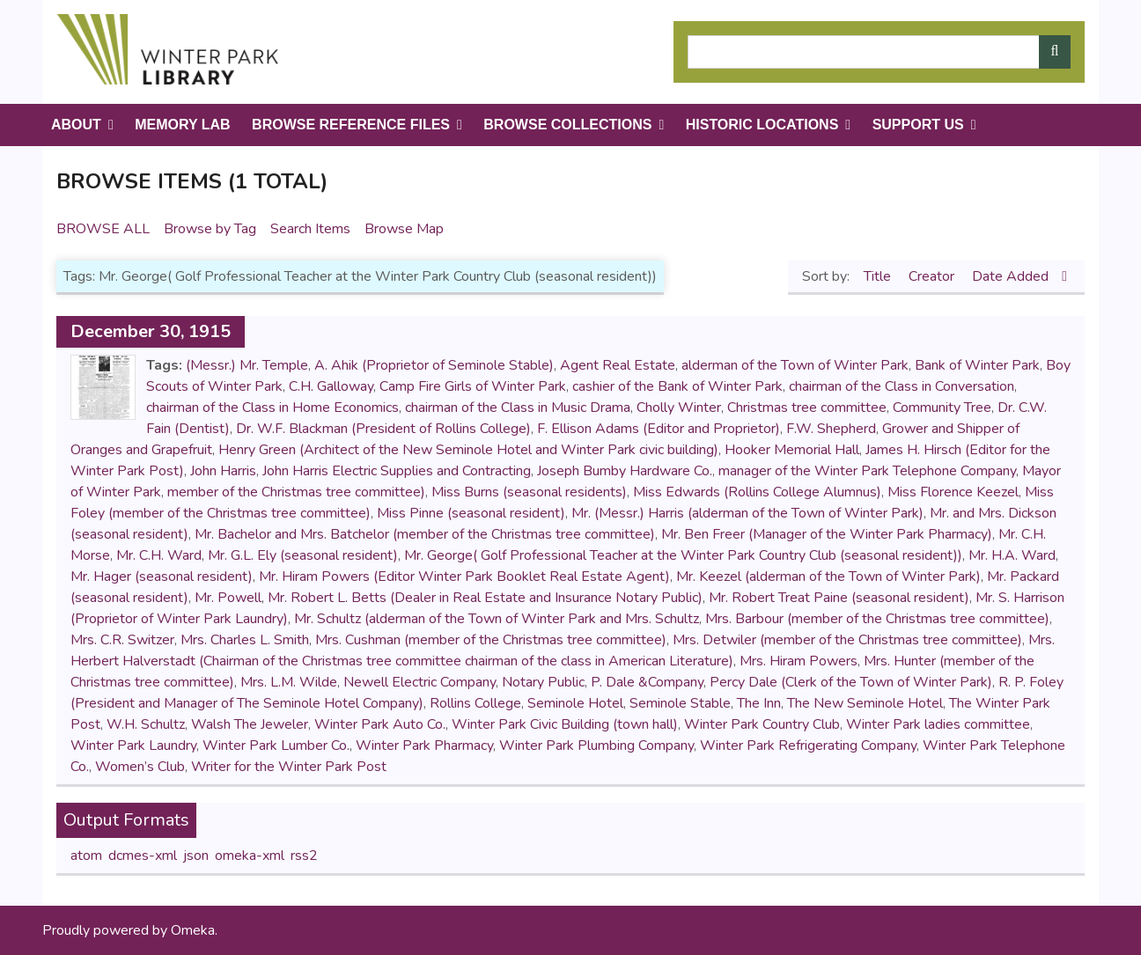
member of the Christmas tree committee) (296, 492)
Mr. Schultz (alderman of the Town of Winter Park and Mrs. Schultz (496, 618)
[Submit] (1055, 52)
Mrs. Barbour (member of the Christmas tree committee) (877, 618)
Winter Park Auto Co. (379, 724)
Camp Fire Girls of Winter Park (472, 386)
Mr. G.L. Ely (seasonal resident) (303, 555)
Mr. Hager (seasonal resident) (161, 576)
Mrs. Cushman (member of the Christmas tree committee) (490, 640)
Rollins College (475, 703)
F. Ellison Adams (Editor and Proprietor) (658, 428)
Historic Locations (762, 124)
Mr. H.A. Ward (1012, 555)
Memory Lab (182, 124)
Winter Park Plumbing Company (596, 745)
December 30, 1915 (150, 331)
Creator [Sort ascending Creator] (933, 276)
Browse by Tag (210, 229)
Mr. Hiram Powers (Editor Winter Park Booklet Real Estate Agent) (464, 576)
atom (86, 855)
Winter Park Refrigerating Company (808, 745)
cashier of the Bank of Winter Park (677, 386)
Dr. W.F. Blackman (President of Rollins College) (383, 428)
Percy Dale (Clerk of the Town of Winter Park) (851, 682)
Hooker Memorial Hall (792, 449)
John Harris (223, 471)
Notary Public (543, 682)
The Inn (759, 703)
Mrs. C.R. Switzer (122, 640)
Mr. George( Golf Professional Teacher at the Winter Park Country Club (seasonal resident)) (683, 555)
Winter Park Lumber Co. (276, 745)
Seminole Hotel (575, 703)
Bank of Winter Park (977, 365)
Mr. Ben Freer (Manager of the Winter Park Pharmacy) (826, 534)
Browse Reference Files (351, 124)
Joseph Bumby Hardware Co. (624, 471)
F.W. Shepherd (831, 428)
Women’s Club (140, 766)
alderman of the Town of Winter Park (795, 365)
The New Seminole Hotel (865, 703)
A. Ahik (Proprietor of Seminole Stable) (434, 365)
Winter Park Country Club (762, 724)
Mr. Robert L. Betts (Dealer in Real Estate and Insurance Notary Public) (485, 597)
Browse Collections (567, 124)
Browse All (103, 229)
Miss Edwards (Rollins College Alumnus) (757, 492)
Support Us (918, 124)
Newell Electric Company (419, 682)
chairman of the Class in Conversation (901, 386)
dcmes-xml (142, 855)
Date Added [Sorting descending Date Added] (1012, 276)
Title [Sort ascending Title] (879, 276)
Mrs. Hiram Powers (799, 661)
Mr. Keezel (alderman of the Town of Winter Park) (828, 576)
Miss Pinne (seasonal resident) (471, 513)
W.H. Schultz (146, 724)
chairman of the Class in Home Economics (272, 407)
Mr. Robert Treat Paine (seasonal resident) (839, 597)
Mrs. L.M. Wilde (288, 682)
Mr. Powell (228, 597)
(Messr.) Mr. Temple (247, 365)
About (76, 124)
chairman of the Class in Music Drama (517, 407)
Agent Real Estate (617, 365)
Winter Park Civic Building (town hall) (565, 724)
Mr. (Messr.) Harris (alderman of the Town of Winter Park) (747, 513)
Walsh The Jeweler (249, 724)
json (196, 855)
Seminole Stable (680, 703)
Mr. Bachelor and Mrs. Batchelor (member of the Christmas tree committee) (425, 534)
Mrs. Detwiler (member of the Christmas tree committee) (847, 640)
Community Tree (942, 407)
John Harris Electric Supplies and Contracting (396, 471)
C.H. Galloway (331, 386)
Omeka (193, 930)
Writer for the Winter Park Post (288, 766)
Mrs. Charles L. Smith (244, 640)
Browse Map (404, 229)
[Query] (879, 52)
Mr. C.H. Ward (159, 555)
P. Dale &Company (647, 682)
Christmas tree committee (807, 407)
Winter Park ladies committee (938, 724)
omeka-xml (249, 855)
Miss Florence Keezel (953, 492)
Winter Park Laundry (133, 745)
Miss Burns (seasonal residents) (529, 492)
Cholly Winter (679, 407)
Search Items (310, 229)
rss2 (304, 855)
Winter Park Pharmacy (424, 745)
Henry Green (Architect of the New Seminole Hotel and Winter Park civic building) (468, 449)
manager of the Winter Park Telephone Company (867, 471)
